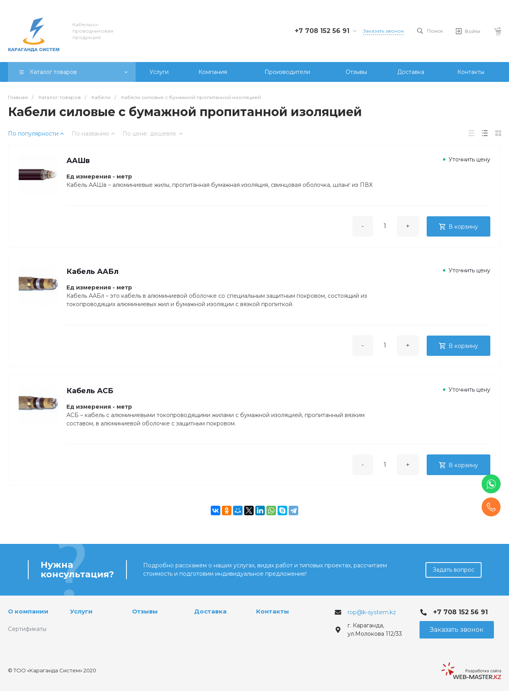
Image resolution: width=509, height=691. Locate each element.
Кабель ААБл (94, 276)
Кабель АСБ (91, 398)
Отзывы (145, 611)
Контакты (272, 611)
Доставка (210, 611)
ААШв (79, 162)
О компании (28, 611)
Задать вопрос (453, 569)
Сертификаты (27, 629)
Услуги (81, 611)
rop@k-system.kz (372, 612)
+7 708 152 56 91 (322, 31)
